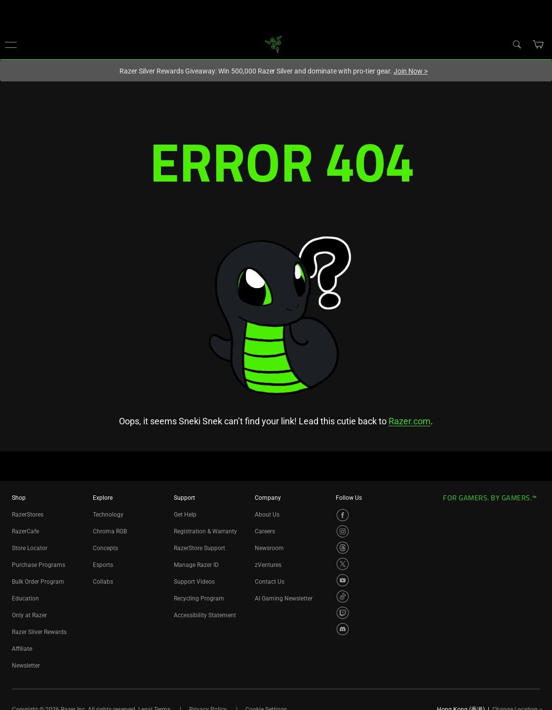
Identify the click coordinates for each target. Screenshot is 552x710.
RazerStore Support (199, 548)
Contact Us (269, 581)
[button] (11, 44)
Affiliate (22, 648)
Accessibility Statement (205, 615)
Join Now (411, 71)
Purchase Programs (38, 564)
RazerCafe (25, 531)
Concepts (105, 548)
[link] (273, 43)
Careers (265, 531)
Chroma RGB (110, 531)
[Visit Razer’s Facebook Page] (343, 515)
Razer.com (410, 421)
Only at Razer (29, 615)
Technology (108, 514)
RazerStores (27, 514)
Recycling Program (199, 598)
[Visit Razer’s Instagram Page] (343, 531)
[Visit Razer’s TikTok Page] (343, 596)
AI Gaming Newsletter (284, 598)
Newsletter (26, 665)
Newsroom (269, 548)
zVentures (268, 564)
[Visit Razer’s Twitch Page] (343, 613)
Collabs (103, 581)
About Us (267, 514)
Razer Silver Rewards (39, 632)
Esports (103, 564)
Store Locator (29, 548)
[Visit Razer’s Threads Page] (343, 548)
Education (25, 598)
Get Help (185, 514)
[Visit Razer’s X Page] (343, 564)
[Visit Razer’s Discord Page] (343, 629)
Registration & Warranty (205, 531)
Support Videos (194, 581)
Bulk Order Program (38, 581)
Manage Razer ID (196, 564)
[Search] (516, 44)
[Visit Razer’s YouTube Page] (343, 580)
